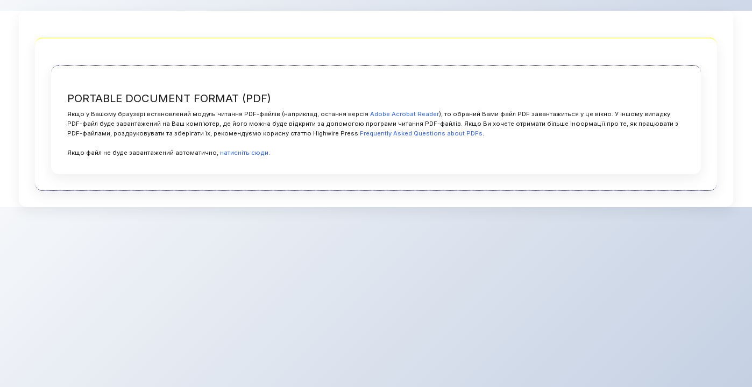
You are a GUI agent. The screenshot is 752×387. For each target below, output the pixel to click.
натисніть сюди (244, 152)
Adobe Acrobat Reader (404, 114)
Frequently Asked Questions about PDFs (421, 133)
